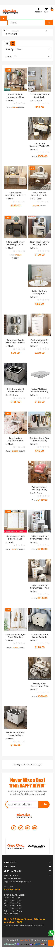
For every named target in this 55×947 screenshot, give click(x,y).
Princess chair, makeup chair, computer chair (40, 489)
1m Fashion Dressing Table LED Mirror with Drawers (15, 196)
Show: (9, 56)
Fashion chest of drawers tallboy (39, 341)
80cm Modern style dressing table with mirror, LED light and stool (39, 245)
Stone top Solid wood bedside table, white (39, 637)
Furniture (15, 31)
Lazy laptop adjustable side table (15, 440)
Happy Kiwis (24, 940)
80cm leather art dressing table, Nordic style (15, 244)
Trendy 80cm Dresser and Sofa (40, 684)
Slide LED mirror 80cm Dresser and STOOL (39, 539)
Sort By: (10, 49)
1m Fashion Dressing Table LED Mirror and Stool (39, 146)
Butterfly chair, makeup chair (39, 292)
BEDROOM (11, 34)
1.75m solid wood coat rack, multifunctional (39, 97)
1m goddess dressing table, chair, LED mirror (39, 195)
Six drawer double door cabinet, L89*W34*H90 (15, 539)
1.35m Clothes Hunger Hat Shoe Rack (15, 97)
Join (44, 804)
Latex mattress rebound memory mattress (40, 391)
